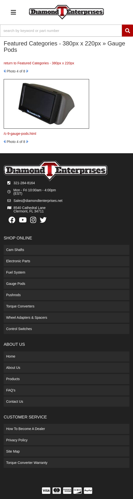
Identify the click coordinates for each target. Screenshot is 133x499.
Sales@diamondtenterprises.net (37, 200)
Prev (4, 70)
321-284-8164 (24, 183)
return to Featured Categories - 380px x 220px (39, 63)
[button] (66, 31)
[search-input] (61, 30)
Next (27, 70)
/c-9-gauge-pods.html (20, 134)
